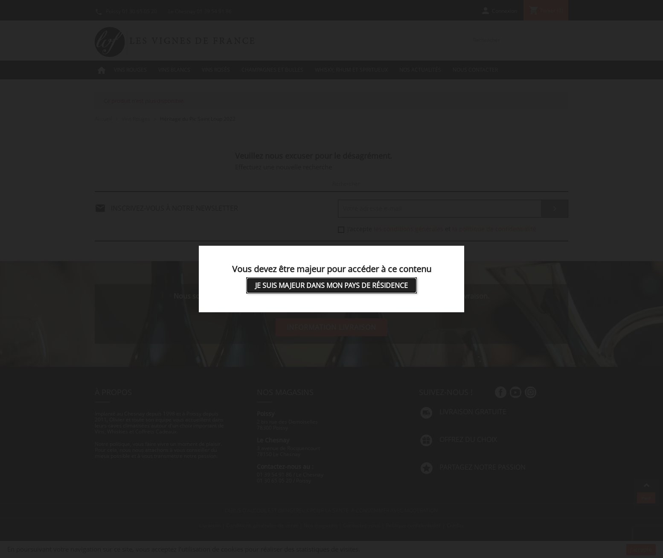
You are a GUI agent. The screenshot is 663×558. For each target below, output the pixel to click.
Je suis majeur (331, 285)
